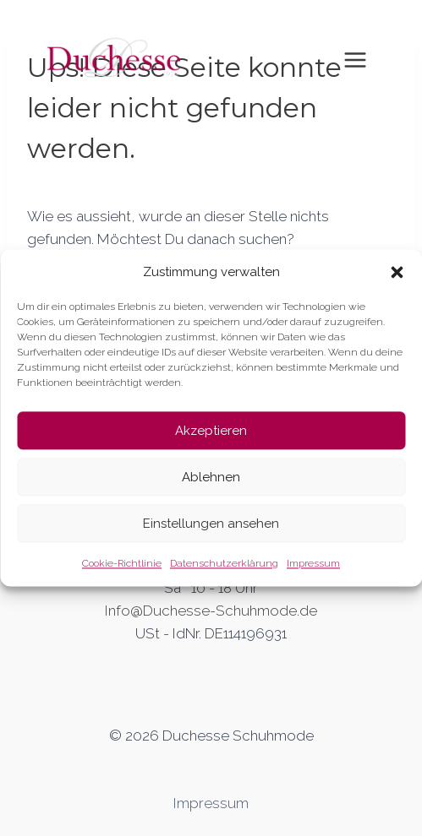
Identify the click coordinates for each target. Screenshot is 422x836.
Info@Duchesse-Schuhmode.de (211, 610)
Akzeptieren (211, 430)
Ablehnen (211, 477)
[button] (396, 271)
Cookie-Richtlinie (122, 563)
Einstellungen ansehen (211, 523)
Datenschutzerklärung (224, 563)
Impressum (313, 563)
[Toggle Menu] (355, 60)
